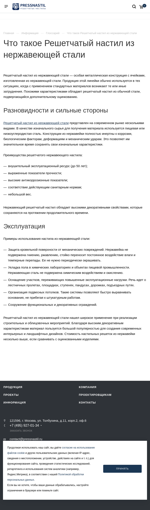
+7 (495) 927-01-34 (24, 425)
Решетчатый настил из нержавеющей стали (36, 123)
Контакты (87, 402)
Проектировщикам (95, 394)
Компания (87, 387)
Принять (122, 468)
